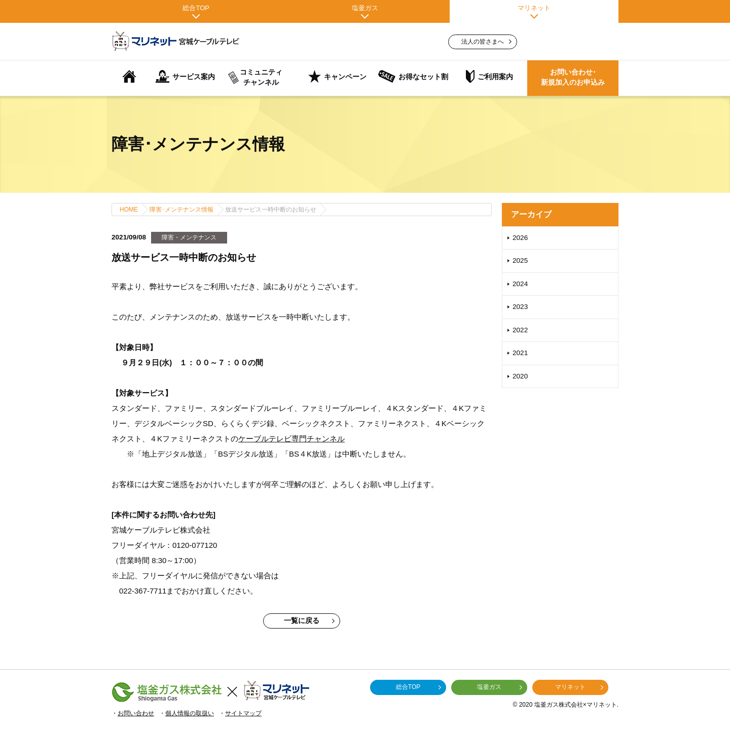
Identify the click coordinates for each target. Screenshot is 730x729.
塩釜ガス (364, 11)
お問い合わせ (136, 713)
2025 (520, 260)
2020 (520, 376)
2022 (520, 330)
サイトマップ (243, 713)
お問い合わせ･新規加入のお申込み (573, 77)
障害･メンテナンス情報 (181, 209)
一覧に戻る (309, 620)
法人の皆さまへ (486, 41)
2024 (520, 284)
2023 (520, 306)
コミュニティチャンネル (255, 77)
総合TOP (196, 11)
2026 (520, 237)
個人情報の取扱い (189, 713)
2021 (520, 353)
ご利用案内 (489, 76)
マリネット (534, 11)
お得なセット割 (413, 76)
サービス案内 (185, 76)
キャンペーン (337, 76)
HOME (129, 209)
